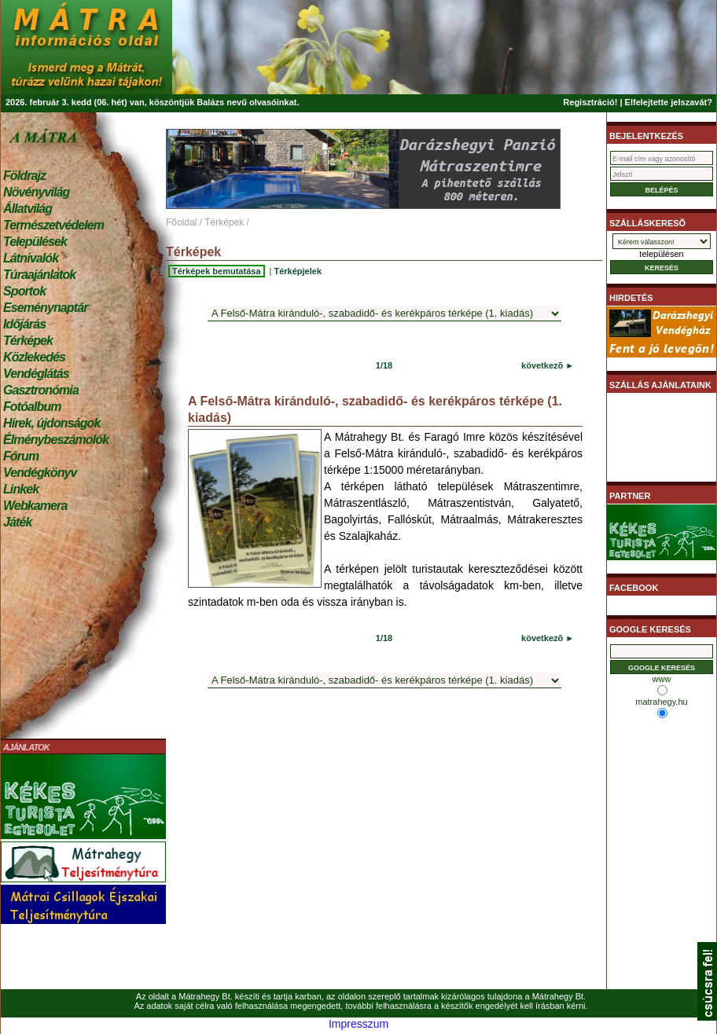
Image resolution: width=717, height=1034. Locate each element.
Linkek (21, 489)
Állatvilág (27, 208)
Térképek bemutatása (216, 271)
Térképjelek (298, 271)
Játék (17, 522)
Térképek (28, 340)
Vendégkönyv (40, 472)
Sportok (24, 291)
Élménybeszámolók (55, 439)
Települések (35, 241)
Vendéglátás (36, 373)
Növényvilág (36, 192)
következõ (542, 365)
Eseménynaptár (45, 307)
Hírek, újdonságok (51, 423)
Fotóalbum (32, 406)
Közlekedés (34, 357)
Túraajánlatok (39, 274)
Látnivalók (30, 258)
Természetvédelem (53, 225)
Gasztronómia (41, 390)
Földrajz (24, 175)
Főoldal (181, 222)
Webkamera (35, 505)
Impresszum (358, 1024)
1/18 (384, 365)
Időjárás (24, 324)
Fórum (21, 456)
